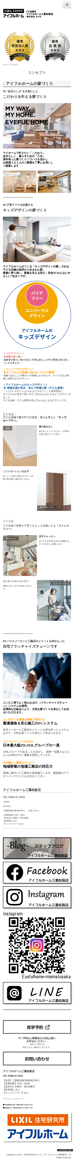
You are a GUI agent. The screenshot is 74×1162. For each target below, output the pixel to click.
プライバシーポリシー (13, 1099)
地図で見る (33, 810)
